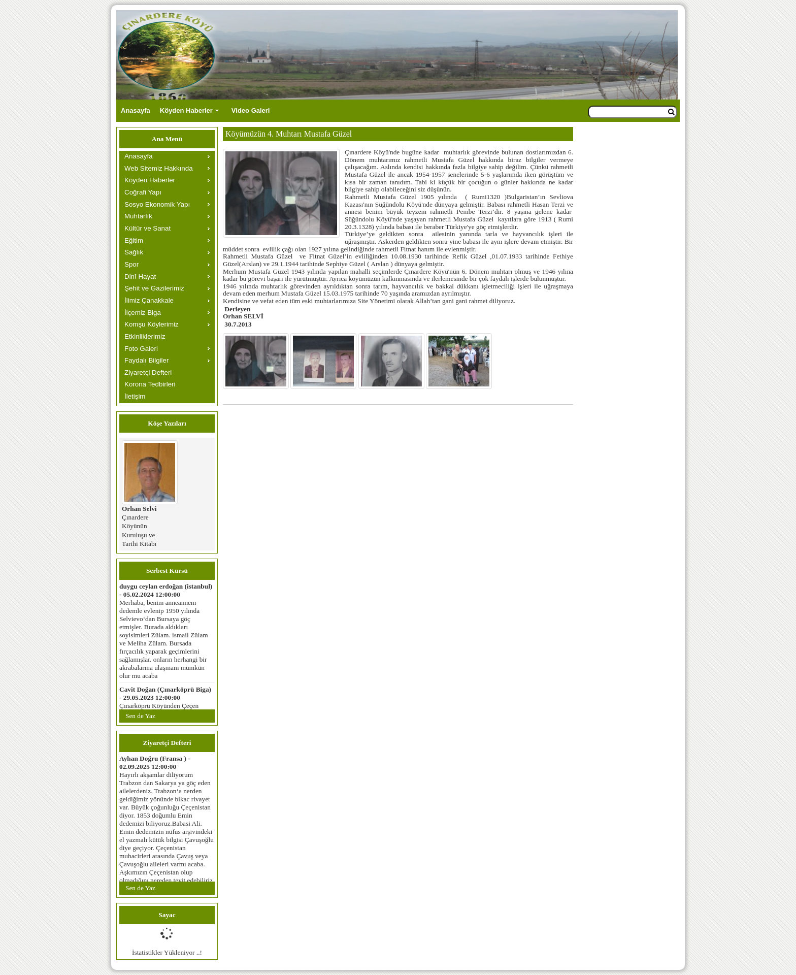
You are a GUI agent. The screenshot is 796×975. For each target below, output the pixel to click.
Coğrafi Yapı (142, 192)
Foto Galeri (141, 348)
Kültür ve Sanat (147, 228)
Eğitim (133, 240)
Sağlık (133, 252)
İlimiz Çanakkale (149, 300)
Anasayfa (135, 110)
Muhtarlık (138, 216)
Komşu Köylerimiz (151, 324)
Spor (131, 264)
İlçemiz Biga (142, 312)
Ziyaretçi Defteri (148, 372)
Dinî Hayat (140, 276)
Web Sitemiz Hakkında (158, 168)
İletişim (134, 396)
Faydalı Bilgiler (146, 360)
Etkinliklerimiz (144, 336)
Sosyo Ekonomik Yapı (157, 204)
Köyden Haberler (186, 110)
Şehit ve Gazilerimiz (154, 288)
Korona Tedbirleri (150, 384)
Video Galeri (250, 110)
